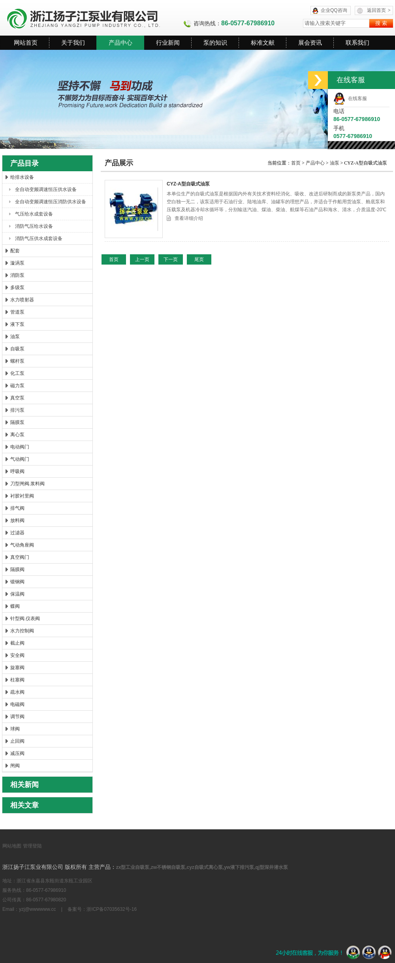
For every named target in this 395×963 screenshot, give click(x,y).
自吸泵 (17, 349)
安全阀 (17, 655)
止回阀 (17, 741)
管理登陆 (32, 846)
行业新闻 (168, 42)
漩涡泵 (17, 263)
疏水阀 (17, 692)
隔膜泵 (17, 422)
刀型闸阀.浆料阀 (27, 483)
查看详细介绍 (189, 218)
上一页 (142, 259)
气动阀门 (19, 459)
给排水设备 (22, 177)
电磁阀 (17, 704)
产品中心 (120, 42)
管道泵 (17, 312)
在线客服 (350, 98)
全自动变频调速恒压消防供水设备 (50, 201)
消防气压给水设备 (34, 226)
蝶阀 (15, 606)
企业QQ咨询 (334, 10)
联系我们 (357, 42)
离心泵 (17, 434)
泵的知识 (215, 42)
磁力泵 (17, 385)
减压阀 (17, 753)
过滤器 (17, 532)
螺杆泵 (17, 361)
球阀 (15, 729)
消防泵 (17, 275)
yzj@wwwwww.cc (37, 909)
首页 (296, 163)
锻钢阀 (17, 582)
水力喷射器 (22, 300)
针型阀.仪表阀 (25, 618)
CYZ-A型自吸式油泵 (188, 184)
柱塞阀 (17, 680)
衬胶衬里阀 (22, 496)
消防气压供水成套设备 (38, 238)
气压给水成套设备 (34, 214)
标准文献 (263, 42)
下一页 (171, 259)
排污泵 (17, 410)
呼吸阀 (17, 471)
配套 (15, 251)
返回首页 (379, 10)
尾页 (199, 259)
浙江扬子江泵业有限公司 (93, 18)
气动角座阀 (22, 545)
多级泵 (17, 287)
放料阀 (17, 520)
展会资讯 (310, 42)
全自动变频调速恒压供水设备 (46, 189)
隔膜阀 (17, 569)
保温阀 (17, 594)
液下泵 (17, 324)
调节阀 (17, 716)
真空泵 (17, 398)
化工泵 (17, 373)
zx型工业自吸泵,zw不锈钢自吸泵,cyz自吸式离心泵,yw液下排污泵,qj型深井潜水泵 (202, 867)
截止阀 (17, 643)
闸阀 (15, 765)
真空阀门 (19, 557)
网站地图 (11, 846)
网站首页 (26, 42)
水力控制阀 (22, 631)
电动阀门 (19, 447)
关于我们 (73, 42)
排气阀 (17, 508)
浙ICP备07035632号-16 (112, 909)
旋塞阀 (17, 667)
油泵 (15, 336)
